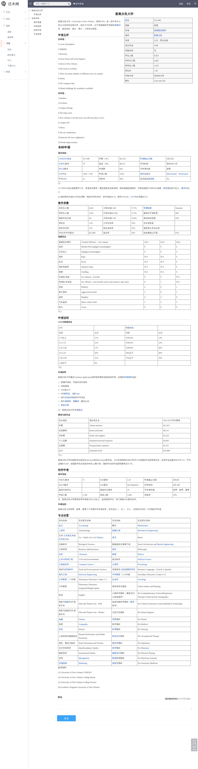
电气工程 (63, 574)
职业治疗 (116, 636)
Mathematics (143, 525)
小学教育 (63, 579)
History (100, 537)
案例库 (10, 37)
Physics (141, 554)
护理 (114, 629)
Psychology (142, 564)
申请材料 (128, 377)
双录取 (151, 179)
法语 (123, 569)
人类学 (62, 530)
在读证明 (69, 397)
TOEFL (62, 164)
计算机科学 (64, 564)
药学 (114, 648)
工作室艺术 (69, 535)
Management (84, 658)
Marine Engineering (165, 544)
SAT (60, 174)
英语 (165, 188)
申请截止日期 (146, 159)
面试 (80, 410)
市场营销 (63, 663)
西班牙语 (131, 569)
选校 (9, 32)
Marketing (83, 663)
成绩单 (68, 401)
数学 (183, 188)
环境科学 (69, 569)
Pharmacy (145, 648)
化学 (61, 554)
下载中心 (11, 66)
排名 (127, 20)
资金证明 (65, 405)
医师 (114, 658)
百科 (9, 49)
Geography (83, 624)
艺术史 (62, 539)
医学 (132, 602)
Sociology (142, 579)
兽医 (114, 663)
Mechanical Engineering (148, 530)
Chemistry (83, 554)
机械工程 (116, 530)
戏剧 (67, 602)
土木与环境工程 (66, 559)
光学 (116, 643)
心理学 (115, 564)
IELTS (61, 169)
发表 (66, 718)
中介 (9, 60)
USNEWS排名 (65, 159)
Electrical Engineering (88, 574)
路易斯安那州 (160, 30)
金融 (61, 619)
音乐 (114, 537)
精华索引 (11, 55)
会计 (61, 525)
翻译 (77, 401)
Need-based (183, 174)
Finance (82, 619)
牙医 (114, 619)
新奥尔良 (158, 35)
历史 (61, 629)
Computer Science (86, 564)
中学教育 (116, 574)
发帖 (181, 4)
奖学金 (143, 174)
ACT (133, 197)
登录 (189, 4)
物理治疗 (116, 653)
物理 (114, 554)
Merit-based (171, 174)
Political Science (144, 559)
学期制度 (148, 208)
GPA (65, 179)
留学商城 (78, 4)
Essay (77, 394)
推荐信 (67, 394)
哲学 (114, 549)
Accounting (83, 525)
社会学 (115, 579)
